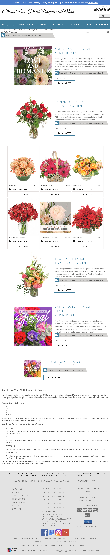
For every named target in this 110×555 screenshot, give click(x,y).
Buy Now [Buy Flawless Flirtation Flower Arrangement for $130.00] (64, 290)
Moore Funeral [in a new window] (29, 545)
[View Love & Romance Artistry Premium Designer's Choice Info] (55, 217)
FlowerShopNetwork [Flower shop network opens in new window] (56, 550)
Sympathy (61, 24)
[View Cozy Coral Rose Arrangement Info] (23, 165)
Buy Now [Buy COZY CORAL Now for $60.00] (23, 194)
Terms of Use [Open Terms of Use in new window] (61, 552)
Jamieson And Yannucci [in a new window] (78, 545)
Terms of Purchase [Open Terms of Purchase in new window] (90, 550)
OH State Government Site (65, 542)
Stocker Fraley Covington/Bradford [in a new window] (52, 545)
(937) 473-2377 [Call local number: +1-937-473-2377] (105, 10)
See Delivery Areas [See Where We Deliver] (85, 481)
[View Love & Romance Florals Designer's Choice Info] (33, 66)
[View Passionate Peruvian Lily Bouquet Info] (23, 217)
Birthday (31, 24)
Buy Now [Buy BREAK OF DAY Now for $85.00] (87, 194)
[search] (108, 32)
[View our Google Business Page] (51, 535)
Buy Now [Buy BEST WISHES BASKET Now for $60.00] (55, 194)
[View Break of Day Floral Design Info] (87, 165)
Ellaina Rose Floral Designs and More (37, 12)
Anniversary (46, 24)
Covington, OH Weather (43, 542)
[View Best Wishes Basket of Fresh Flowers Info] (55, 165)
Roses (21, 24)
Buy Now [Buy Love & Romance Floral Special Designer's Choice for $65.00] (64, 345)
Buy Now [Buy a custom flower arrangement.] (54, 377)
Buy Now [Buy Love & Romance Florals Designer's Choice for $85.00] (64, 83)
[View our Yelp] (65, 535)
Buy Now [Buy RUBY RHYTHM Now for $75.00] (87, 246)
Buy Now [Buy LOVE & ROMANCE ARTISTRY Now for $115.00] (55, 246)
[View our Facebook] (44, 535)
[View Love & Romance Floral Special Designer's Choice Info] (33, 326)
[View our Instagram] (58, 535)
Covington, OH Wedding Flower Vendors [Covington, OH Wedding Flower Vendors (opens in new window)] (79, 538)
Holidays (92, 24)
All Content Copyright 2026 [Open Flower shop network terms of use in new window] (34, 550)
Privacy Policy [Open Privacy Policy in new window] (74, 550)
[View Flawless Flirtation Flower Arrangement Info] (33, 275)
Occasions (77, 24)
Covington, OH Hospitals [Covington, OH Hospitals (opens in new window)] (50, 538)
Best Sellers (11, 24)
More (105, 24)
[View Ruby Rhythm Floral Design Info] (87, 217)
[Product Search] (95, 32)
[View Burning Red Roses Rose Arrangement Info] (33, 117)
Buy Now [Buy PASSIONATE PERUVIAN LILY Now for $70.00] (23, 246)
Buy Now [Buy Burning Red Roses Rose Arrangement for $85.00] (64, 133)
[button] (104, 16)
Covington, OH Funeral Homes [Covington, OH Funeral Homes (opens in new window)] (26, 538)
